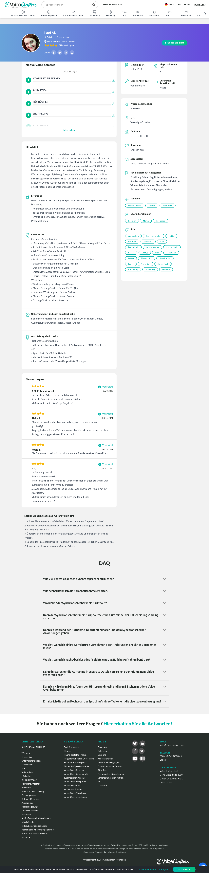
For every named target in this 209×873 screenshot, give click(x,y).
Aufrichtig (133, 271)
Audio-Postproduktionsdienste (36, 818)
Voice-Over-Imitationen (75, 797)
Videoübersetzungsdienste (34, 826)
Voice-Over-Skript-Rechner (35, 833)
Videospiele (27, 772)
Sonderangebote (49, 13)
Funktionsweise (71, 747)
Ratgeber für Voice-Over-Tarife (79, 758)
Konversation (152, 248)
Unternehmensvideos (73, 13)
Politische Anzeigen (31, 783)
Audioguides (27, 803)
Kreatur (132, 221)
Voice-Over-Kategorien (75, 781)
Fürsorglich (147, 260)
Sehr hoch (168, 205)
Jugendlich (133, 236)
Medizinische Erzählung (33, 791)
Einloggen (102, 747)
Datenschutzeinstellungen (153, 869)
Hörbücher (138, 13)
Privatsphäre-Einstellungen (111, 774)
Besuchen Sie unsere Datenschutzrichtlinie (114, 869)
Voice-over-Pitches (73, 789)
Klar (158, 254)
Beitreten (200, 4)
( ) (75, 39)
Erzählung (110, 13)
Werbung (26, 753)
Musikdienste (28, 822)
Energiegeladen (154, 236)
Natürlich (146, 265)
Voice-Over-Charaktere (75, 793)
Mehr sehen (69, 130)
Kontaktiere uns (105, 758)
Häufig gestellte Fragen (75, 755)
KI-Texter (26, 837)
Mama (146, 221)
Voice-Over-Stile (72, 785)
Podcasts (170, 13)
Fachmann (172, 254)
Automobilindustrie (31, 799)
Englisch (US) (70, 71)
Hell (163, 242)
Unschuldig (165, 260)
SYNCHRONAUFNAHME (33, 747)
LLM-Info (102, 785)
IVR (124, 13)
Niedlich (132, 242)
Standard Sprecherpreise (75, 762)
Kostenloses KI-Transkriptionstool (38, 829)
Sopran (152, 205)
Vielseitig (150, 271)
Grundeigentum (29, 795)
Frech (131, 265)
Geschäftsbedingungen (109, 762)
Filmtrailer (186, 13)
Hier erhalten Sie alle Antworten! (138, 723)
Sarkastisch (172, 248)
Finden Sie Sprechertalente (76, 766)
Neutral (166, 271)
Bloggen (68, 751)
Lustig (145, 254)
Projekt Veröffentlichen (146, 4)
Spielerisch (163, 265)
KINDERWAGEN (29, 780)
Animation (154, 13)
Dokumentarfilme (30, 810)
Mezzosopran (134, 205)
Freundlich (133, 248)
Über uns (102, 755)
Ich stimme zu (184, 869)
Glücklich (148, 242)
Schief (131, 254)
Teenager (161, 221)
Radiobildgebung (30, 806)
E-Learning (95, 13)
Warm (131, 260)
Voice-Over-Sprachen (74, 770)
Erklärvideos (27, 764)
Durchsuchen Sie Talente (22, 13)
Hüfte (172, 236)
